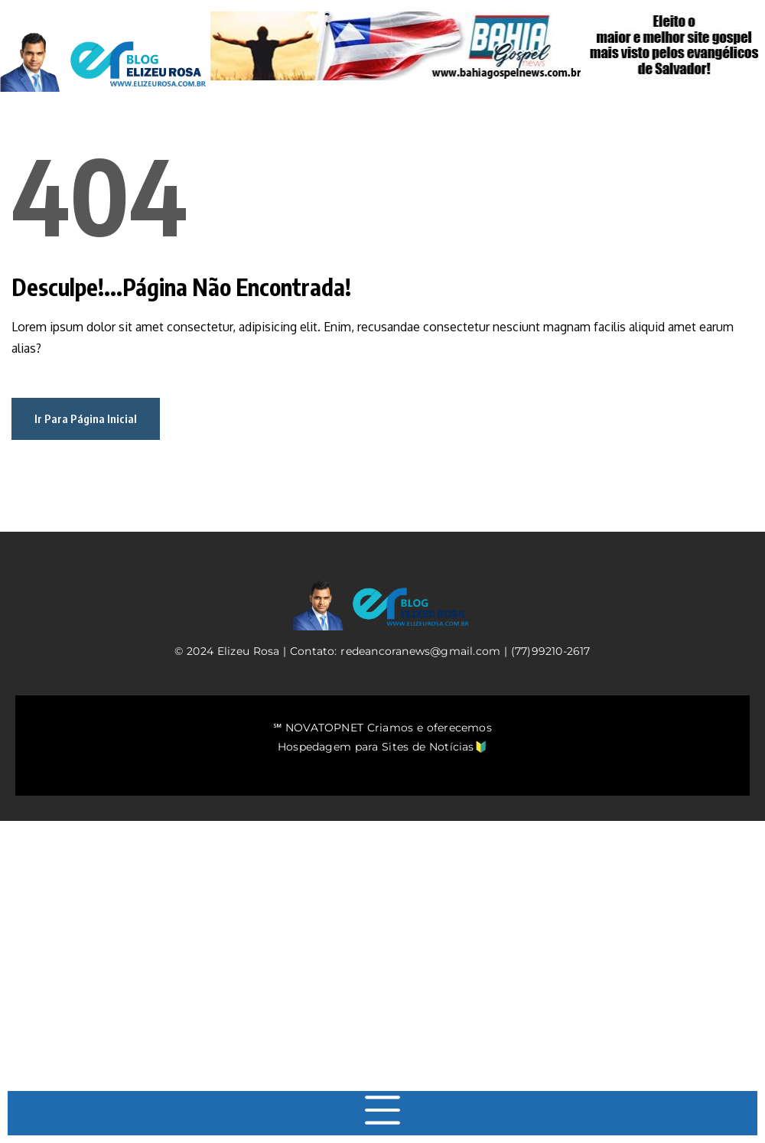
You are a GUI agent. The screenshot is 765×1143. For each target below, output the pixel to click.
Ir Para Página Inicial (85, 418)
